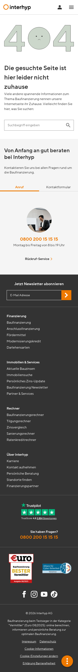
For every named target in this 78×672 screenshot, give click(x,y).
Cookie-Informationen (39, 649)
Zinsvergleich (17, 427)
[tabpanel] (39, 233)
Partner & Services (20, 393)
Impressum (29, 642)
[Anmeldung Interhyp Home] (59, 7)
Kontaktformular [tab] (58, 187)
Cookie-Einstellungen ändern (39, 656)
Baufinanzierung (19, 322)
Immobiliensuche (19, 375)
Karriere (13, 461)
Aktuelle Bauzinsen (21, 368)
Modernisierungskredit (24, 341)
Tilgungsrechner (19, 421)
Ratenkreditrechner (21, 440)
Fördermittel (16, 335)
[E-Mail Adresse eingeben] (39, 295)
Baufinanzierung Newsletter (27, 387)
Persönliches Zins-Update (26, 381)
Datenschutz (48, 642)
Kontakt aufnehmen (21, 467)
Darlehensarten (18, 347)
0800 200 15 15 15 (39, 239)
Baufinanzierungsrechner (25, 415)
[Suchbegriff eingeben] (34, 125)
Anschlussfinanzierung (23, 329)
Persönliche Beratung (23, 473)
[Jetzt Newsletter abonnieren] (66, 295)
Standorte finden (19, 480)
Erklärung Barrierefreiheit (39, 663)
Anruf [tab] (19, 187)
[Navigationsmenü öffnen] (71, 7)
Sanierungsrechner (21, 433)
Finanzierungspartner (23, 486)
